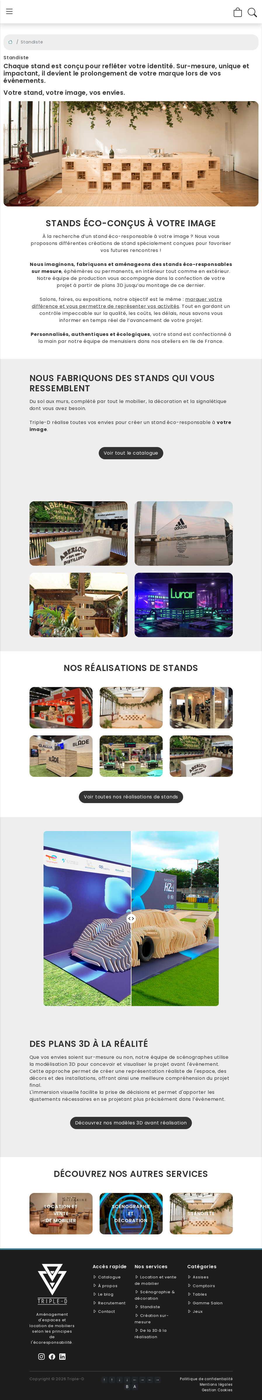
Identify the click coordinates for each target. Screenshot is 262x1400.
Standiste (201, 1213)
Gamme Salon (208, 1303)
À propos (107, 1286)
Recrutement (112, 1303)
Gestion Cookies (217, 1390)
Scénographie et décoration (131, 1213)
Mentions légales (216, 1384)
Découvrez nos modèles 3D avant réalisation (131, 1122)
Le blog (106, 1294)
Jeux (197, 1311)
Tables (200, 1294)
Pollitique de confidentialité (206, 1379)
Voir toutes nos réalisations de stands (131, 796)
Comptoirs (204, 1286)
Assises (201, 1277)
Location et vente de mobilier (61, 1213)
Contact (106, 1311)
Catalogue (109, 1277)
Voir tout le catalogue (131, 453)
